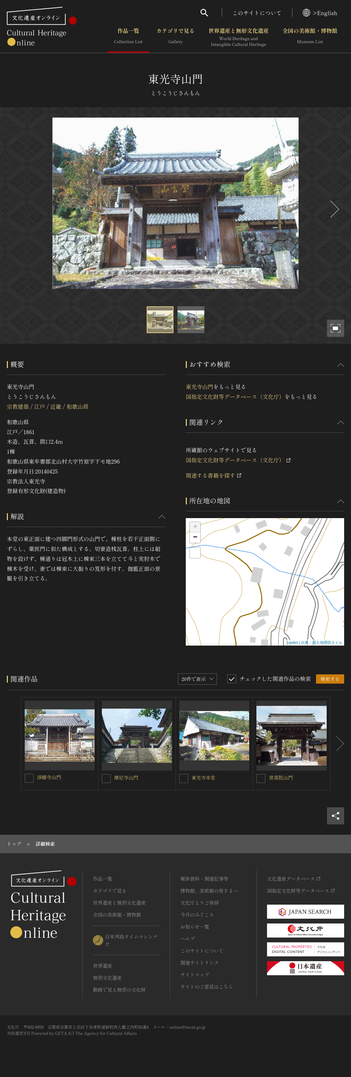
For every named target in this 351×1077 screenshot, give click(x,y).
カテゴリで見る (175, 37)
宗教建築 (18, 406)
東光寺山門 (199, 386)
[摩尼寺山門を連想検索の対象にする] (106, 778)
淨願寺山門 (49, 777)
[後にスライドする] (334, 209)
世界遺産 (102, 965)
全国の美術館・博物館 (309, 37)
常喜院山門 (281, 777)
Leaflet (292, 642)
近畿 (55, 406)
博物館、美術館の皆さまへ (209, 890)
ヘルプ (187, 938)
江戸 (39, 406)
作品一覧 (128, 37)
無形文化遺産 (107, 977)
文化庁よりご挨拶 (199, 902)
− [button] (195, 538)
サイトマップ (194, 974)
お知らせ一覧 (194, 926)
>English (320, 13)
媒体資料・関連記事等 (204, 878)
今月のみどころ (197, 914)
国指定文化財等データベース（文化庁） (235, 396)
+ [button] (195, 527)
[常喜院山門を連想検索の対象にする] (260, 778)
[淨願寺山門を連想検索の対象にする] (29, 778)
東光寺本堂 (204, 777)
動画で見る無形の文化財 (119, 989)
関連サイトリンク (199, 962)
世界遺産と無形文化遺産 (238, 37)
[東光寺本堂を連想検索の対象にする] (183, 778)
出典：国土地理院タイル (321, 642)
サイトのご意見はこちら (206, 986)
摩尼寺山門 (126, 777)
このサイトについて (257, 13)
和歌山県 (77, 406)
